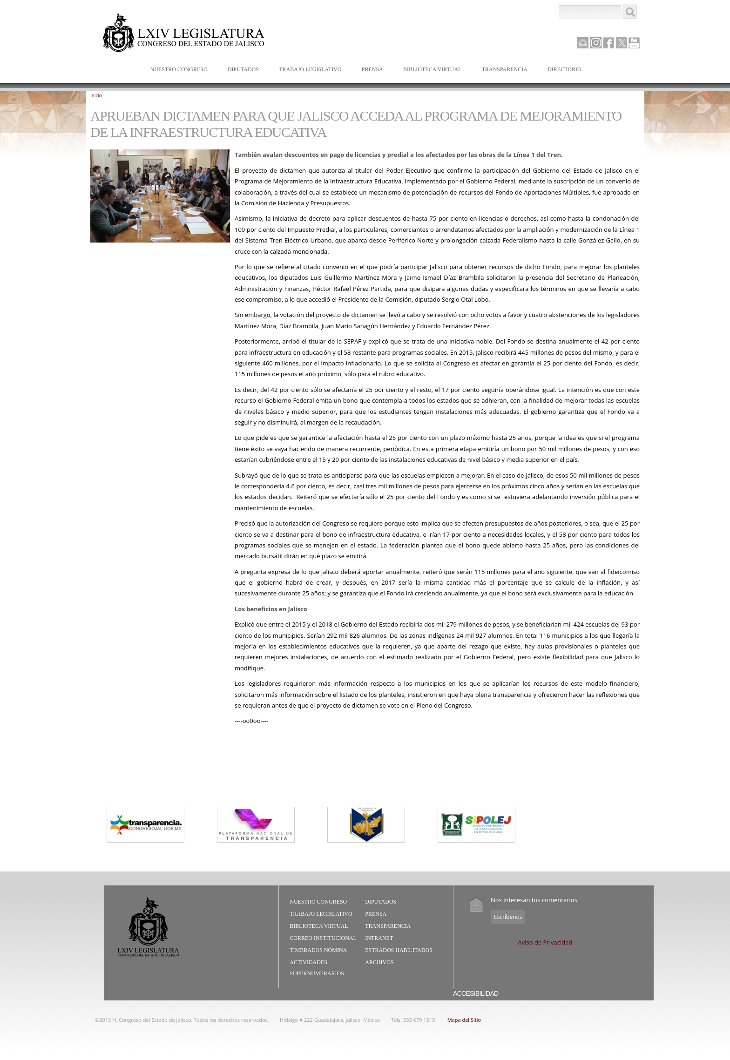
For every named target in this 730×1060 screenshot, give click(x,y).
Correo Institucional (323, 938)
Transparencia (504, 69)
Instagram (596, 42)
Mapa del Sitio (464, 1019)
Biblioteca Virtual (430, 70)
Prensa (370, 70)
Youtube (634, 42)
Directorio (564, 69)
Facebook (608, 42)
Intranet (379, 938)
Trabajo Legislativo (308, 70)
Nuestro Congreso (177, 70)
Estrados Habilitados (399, 950)
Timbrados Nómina (318, 950)
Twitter (621, 42)
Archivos (379, 962)
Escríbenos (508, 917)
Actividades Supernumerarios (317, 968)
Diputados (241, 70)
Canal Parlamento (582, 43)
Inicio (96, 95)
